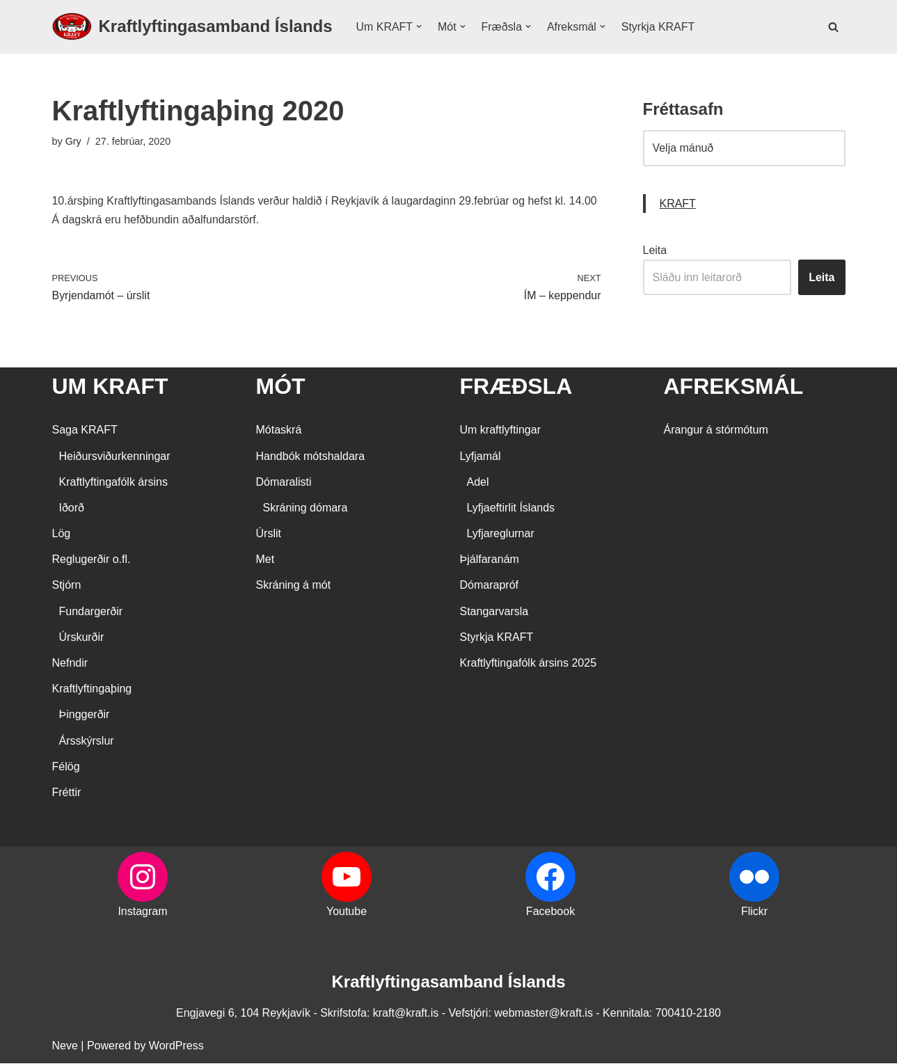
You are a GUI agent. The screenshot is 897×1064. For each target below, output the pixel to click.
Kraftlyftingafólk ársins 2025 (528, 663)
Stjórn (66, 585)
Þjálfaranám (489, 560)
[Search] (833, 27)
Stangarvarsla (494, 611)
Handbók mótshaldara (310, 456)
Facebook (550, 912)
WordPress (176, 1046)
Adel (478, 482)
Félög (66, 766)
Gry (73, 141)
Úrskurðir (81, 637)
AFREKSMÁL (734, 386)
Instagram (142, 912)
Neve (65, 1046)
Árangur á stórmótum (716, 430)
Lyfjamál (480, 456)
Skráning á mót (293, 585)
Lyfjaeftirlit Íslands (511, 508)
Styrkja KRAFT (659, 27)
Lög (61, 534)
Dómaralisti (284, 482)
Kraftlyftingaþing (92, 689)
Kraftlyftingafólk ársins (113, 482)
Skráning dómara (305, 508)
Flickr (754, 912)
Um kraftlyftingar (500, 430)
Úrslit (268, 534)
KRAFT (678, 203)
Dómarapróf (489, 585)
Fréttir (66, 793)
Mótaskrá (279, 430)
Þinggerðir (84, 715)
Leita (655, 250)
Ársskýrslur (86, 741)
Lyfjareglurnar (500, 534)
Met (265, 560)
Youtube (346, 912)
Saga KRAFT (85, 430)
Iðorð (71, 508)
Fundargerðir (91, 611)
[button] (419, 26)
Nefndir (70, 663)
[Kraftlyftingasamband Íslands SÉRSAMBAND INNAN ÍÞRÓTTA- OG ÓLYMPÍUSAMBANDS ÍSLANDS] (192, 27)
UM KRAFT (110, 386)
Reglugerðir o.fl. (91, 560)
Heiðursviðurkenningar (114, 456)
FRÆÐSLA (516, 386)
